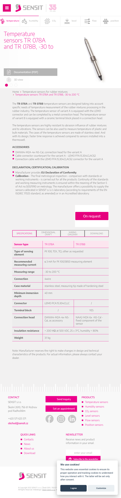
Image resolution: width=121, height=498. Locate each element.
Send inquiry (64, 399)
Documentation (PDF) (22, 72)
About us (29, 448)
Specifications (24, 233)
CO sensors (91, 411)
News (27, 444)
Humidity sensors (94, 406)
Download (96, 233)
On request (92, 216)
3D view (14, 79)
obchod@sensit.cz (18, 423)
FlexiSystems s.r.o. (48, 490)
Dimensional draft (48, 233)
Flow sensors (92, 420)
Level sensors (92, 415)
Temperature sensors (96, 402)
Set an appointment (64, 408)
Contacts (29, 439)
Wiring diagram (72, 233)
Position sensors (94, 424)
